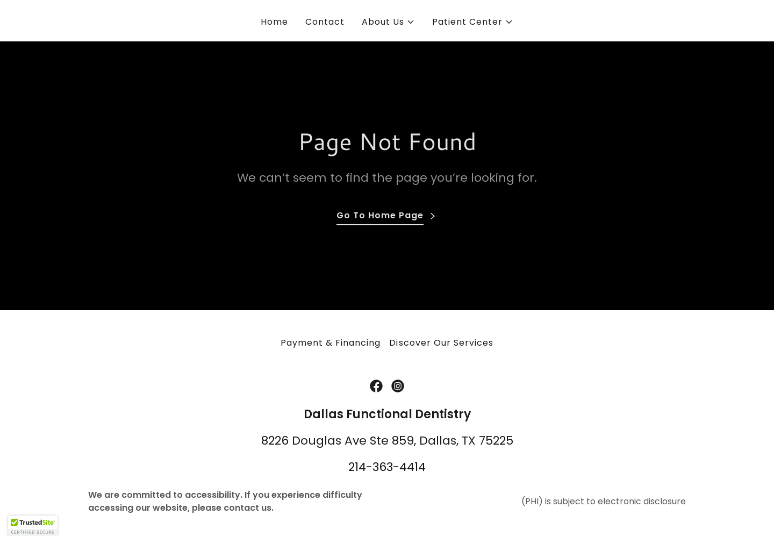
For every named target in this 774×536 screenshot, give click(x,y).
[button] (388, 22)
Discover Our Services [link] (441, 343)
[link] (376, 386)
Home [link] (274, 22)
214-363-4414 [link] (387, 467)
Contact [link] (325, 22)
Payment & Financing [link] (331, 343)
